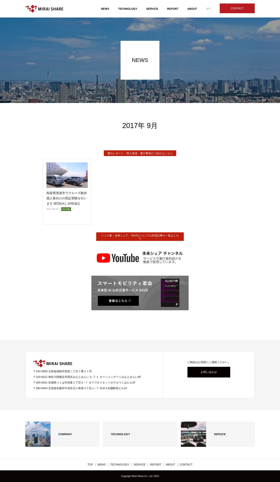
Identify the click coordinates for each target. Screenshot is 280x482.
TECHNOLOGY (127, 8)
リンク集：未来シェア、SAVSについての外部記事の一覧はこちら (140, 237)
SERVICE (152, 8)
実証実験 (66, 209)
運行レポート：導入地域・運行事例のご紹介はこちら (140, 153)
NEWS (105, 8)
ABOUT (192, 8)
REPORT (172, 8)
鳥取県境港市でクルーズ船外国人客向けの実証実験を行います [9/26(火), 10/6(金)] (66, 198)
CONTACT (237, 8)
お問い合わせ (209, 372)
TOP (90, 464)
